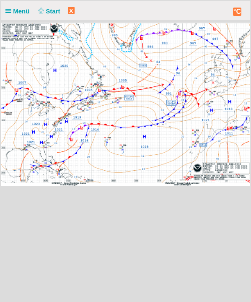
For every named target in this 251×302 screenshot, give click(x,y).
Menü (19, 11)
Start (48, 11)
